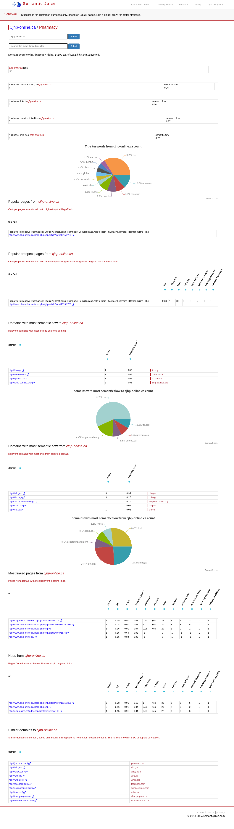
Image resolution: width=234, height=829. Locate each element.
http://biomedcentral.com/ (23, 800)
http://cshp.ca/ (17, 505)
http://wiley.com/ (18, 771)
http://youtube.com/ (20, 763)
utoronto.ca (157, 374)
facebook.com (138, 784)
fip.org (155, 370)
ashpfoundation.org (158, 501)
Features (183, 4)
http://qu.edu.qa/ (18, 378)
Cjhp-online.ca (23, 27)
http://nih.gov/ (17, 493)
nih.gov (152, 493)
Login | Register (215, 4)
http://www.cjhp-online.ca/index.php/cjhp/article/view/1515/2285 (41, 235)
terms (211, 812)
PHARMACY (10, 13)
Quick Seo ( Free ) (140, 4)
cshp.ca (152, 505)
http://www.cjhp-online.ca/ (23, 637)
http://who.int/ (17, 776)
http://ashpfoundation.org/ (23, 501)
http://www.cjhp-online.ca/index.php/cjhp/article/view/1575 (39, 633)
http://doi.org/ (17, 497)
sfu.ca (152, 509)
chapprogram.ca (139, 796)
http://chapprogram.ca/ (21, 796)
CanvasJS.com (211, 198)
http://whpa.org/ (18, 780)
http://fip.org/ (16, 370)
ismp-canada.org (160, 382)
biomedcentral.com (140, 800)
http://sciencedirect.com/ (22, 788)
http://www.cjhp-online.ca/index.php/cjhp (30, 628)
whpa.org (135, 780)
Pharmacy (48, 27)
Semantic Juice (34, 3)
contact (201, 812)
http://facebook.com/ (20, 784)
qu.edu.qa (157, 378)
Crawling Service (164, 4)
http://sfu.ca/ (16, 509)
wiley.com (136, 771)
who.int (134, 776)
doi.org (152, 497)
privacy (221, 812)
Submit (73, 36)
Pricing (197, 4)
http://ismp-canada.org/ (22, 382)
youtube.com (137, 763)
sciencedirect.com (140, 788)
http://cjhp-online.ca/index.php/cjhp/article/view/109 (35, 620)
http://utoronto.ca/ (19, 374)
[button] (165, 290)
